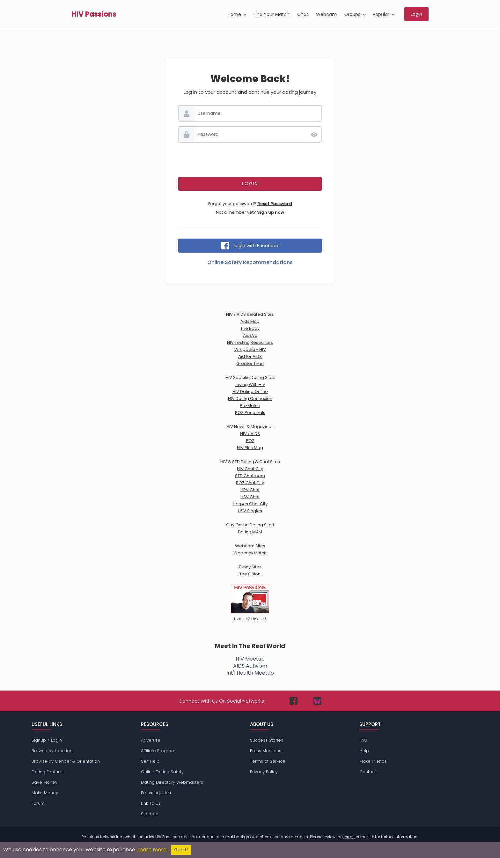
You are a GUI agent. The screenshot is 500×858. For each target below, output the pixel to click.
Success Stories (266, 740)
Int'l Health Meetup (250, 673)
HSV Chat (250, 497)
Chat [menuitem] (302, 14)
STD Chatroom (250, 476)
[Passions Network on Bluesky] (317, 701)
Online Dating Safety (162, 772)
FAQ (363, 740)
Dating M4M (250, 532)
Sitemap (149, 814)
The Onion (250, 574)
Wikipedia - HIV (250, 349)
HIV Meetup (250, 658)
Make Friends (373, 761)
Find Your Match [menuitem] (272, 14)
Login (56, 740)
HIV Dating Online (250, 391)
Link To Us (151, 803)
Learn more (151, 849)
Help (364, 751)
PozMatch (250, 406)
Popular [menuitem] (381, 14)
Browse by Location (52, 751)
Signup (39, 740)
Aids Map (250, 321)
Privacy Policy (264, 772)
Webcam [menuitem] (326, 14)
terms (349, 837)
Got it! (181, 850)
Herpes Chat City (250, 504)
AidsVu (250, 335)
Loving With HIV (250, 384)
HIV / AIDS (250, 434)
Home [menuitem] (234, 14)
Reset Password (274, 204)
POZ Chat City (250, 483)
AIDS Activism (250, 665)
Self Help (150, 761)
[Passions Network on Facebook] (294, 701)
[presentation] (250, 159)
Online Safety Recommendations (250, 262)
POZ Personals (250, 413)
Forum (38, 803)
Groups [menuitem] (352, 14)
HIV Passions (93, 14)
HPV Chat (250, 490)
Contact (367, 772)
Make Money (45, 793)
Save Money (44, 782)
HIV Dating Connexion (250, 399)
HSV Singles (250, 511)
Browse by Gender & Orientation (66, 761)
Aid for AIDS (250, 356)
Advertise (150, 740)
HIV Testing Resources (250, 342)
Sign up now (270, 212)
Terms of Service (267, 761)
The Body (250, 328)
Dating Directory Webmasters (172, 782)
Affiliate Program (158, 751)
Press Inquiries (156, 793)
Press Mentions (265, 751)
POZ (250, 441)
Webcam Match (250, 553)
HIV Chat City (250, 469)
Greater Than (250, 363)
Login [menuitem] (416, 14)
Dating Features (48, 772)
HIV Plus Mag (250, 448)
